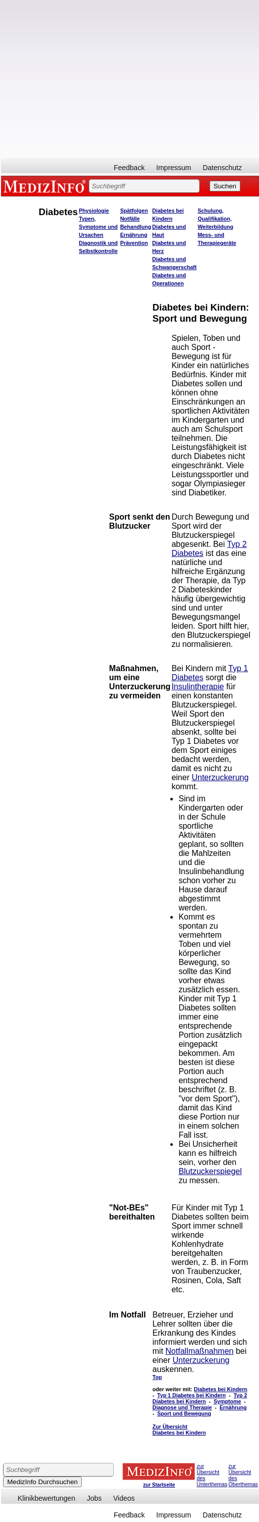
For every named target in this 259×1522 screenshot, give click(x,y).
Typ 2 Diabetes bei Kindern (200, 1398)
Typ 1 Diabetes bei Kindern (191, 1395)
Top (157, 1377)
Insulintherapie (197, 686)
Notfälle (130, 219)
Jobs (94, 1498)
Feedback (129, 168)
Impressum (173, 168)
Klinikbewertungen (46, 1498)
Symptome (227, 1401)
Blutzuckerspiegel (209, 1171)
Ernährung (133, 235)
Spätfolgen (134, 211)
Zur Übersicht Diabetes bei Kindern (179, 1430)
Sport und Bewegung (184, 1413)
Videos (124, 1498)
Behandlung (135, 227)
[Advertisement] (94, 79)
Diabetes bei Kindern (220, 1389)
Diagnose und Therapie (182, 1407)
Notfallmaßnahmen (199, 1351)
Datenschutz (222, 168)
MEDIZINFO (46, 186)
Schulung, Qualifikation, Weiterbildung (215, 219)
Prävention (134, 243)
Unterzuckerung (219, 777)
